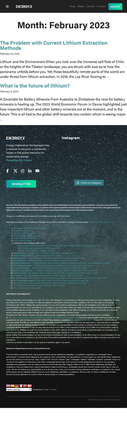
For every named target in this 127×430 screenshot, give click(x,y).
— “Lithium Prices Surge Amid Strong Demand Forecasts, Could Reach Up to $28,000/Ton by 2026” (61, 263)
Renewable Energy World (23, 230)
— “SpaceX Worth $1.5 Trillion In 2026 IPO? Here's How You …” (45, 253)
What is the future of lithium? (35, 85)
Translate (50, 389)
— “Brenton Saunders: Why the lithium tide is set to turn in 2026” (45, 260)
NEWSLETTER (21, 184)
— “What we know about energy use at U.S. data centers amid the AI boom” (53, 265)
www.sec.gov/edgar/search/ (81, 320)
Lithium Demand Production (24, 238)
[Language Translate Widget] (19, 389)
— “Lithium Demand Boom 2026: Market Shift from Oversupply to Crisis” (49, 258)
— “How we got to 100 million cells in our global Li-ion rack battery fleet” (50, 268)
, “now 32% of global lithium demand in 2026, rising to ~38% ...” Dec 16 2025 (48, 275)
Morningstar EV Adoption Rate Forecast (29, 228)
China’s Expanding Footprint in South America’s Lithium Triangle (39, 285)
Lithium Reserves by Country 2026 (27, 288)
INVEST (115, 6)
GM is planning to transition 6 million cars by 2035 (40, 248)
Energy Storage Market (22, 235)
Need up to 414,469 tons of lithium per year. (37, 250)
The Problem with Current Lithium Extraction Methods (53, 45)
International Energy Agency (24, 233)
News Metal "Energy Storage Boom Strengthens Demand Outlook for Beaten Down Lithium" (50, 283)
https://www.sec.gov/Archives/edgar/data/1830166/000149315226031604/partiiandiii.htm (43, 317)
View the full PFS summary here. (102, 222)
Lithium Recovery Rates (22, 240)
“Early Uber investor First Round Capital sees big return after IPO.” (51, 280)
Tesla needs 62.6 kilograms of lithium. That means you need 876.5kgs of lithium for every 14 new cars (60, 245)
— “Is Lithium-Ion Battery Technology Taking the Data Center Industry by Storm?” (56, 270)
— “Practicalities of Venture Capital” (37, 255)
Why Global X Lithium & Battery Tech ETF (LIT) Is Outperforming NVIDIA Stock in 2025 (55, 273)
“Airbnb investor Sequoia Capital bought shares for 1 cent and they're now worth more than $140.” (60, 278)
